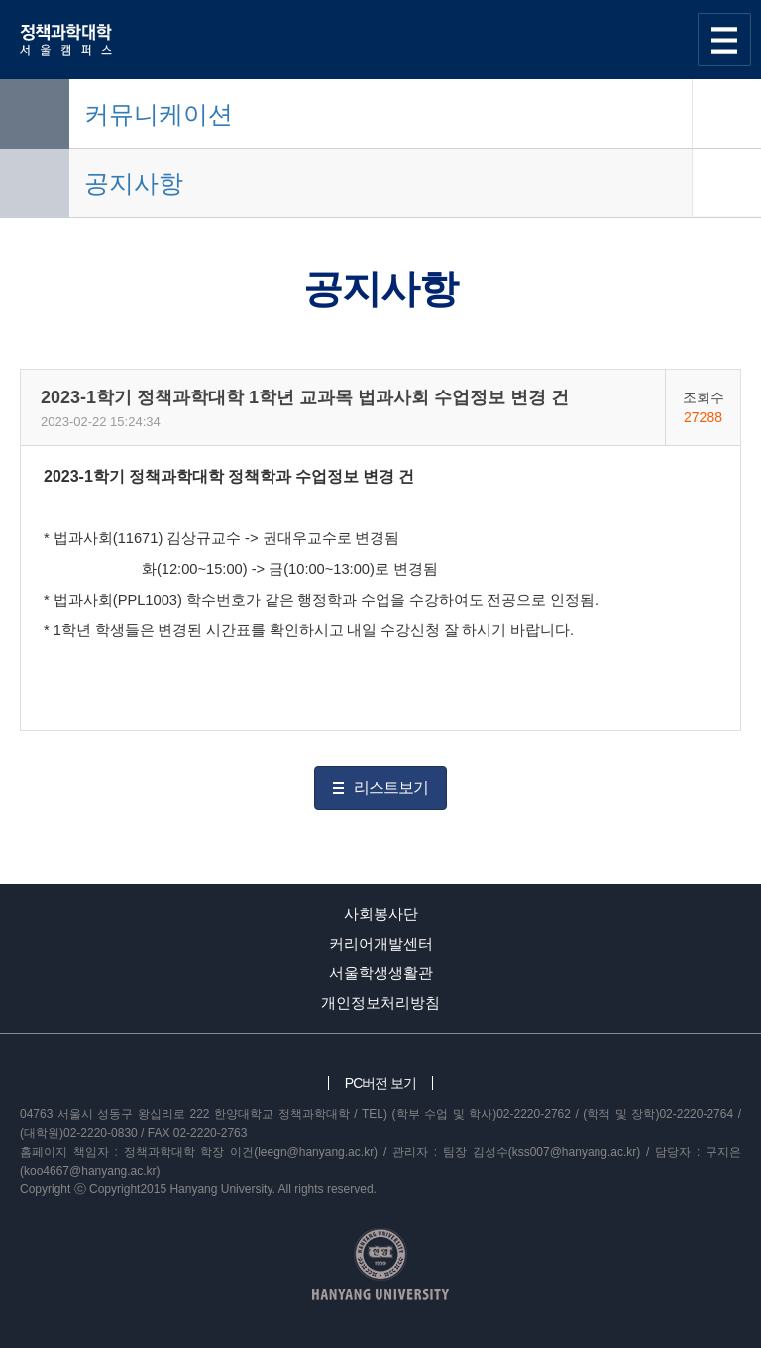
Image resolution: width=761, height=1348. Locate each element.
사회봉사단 (381, 913)
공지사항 (133, 183)
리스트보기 (391, 787)
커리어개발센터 (381, 943)
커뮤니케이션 (158, 114)
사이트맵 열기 (724, 39)
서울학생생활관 (381, 972)
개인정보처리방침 (380, 1002)
